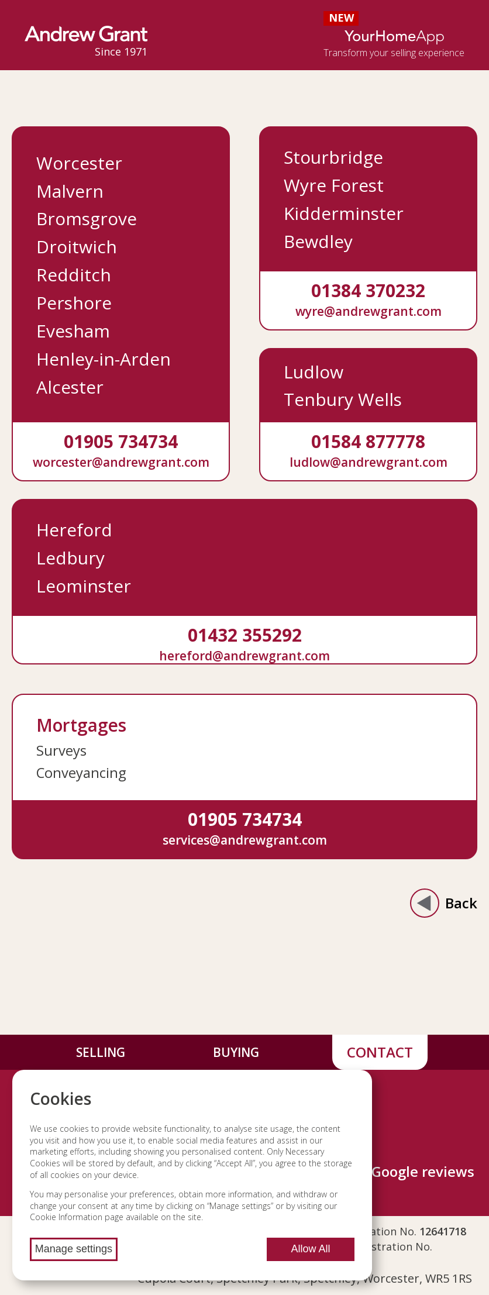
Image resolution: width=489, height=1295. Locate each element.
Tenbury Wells (343, 399)
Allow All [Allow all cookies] (310, 1249)
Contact (380, 1052)
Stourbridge (333, 157)
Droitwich (76, 247)
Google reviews (422, 1171)
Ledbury (70, 558)
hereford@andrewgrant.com (244, 655)
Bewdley (318, 241)
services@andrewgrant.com (245, 839)
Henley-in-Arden (103, 359)
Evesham (73, 331)
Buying (236, 1052)
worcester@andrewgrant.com (121, 461)
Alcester (70, 387)
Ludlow (313, 372)
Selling (100, 1052)
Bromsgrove (86, 218)
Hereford (74, 530)
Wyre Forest (334, 185)
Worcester (79, 163)
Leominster (83, 586)
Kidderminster (344, 213)
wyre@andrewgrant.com (368, 310)
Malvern (70, 191)
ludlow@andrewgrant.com (368, 461)
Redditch (73, 275)
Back (443, 903)
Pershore (74, 303)
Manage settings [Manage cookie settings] (73, 1249)
